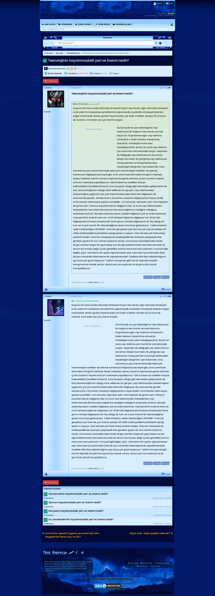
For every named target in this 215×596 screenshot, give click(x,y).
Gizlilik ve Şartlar (163, 563)
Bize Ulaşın (156, 566)
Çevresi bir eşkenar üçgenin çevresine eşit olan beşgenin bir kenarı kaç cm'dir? (72, 535)
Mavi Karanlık (58, 562)
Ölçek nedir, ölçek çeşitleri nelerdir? (150, 533)
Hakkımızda (143, 566)
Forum (48, 53)
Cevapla (166, 289)
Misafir (171, 14)
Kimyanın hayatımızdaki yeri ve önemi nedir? (76, 511)
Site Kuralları (147, 563)
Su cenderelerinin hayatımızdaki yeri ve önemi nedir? (81, 519)
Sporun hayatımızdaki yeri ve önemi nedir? (74, 502)
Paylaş (156, 277)
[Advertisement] (94, 148)
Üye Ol (157, 3)
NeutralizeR (128, 579)
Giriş (169, 3)
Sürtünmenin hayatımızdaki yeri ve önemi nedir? (78, 494)
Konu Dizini (134, 563)
